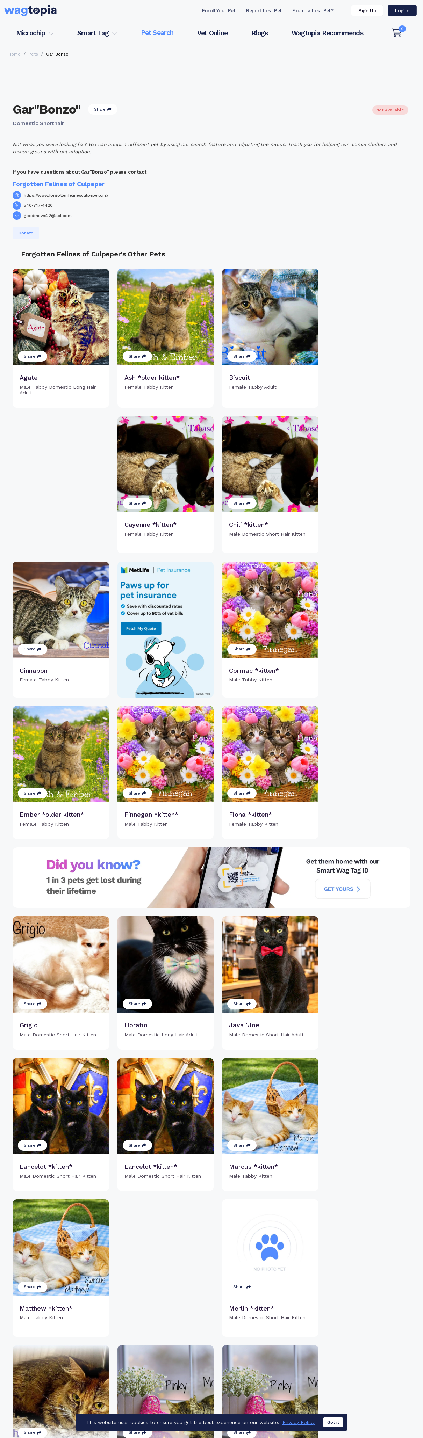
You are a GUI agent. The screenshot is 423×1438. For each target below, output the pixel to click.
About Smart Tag (260, 1361)
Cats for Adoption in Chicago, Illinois (157, 1393)
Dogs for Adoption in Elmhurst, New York (354, 1393)
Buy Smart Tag (257, 1327)
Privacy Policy (298, 1426)
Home (14, 54)
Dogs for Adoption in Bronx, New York (252, 1393)
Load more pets (211, 1238)
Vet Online (212, 33)
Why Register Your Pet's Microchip (175, 1331)
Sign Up (367, 10)
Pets (33, 54)
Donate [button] (26, 233)
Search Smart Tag (262, 1349)
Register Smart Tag (263, 1338)
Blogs (259, 33)
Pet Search (157, 33)
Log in (402, 10)
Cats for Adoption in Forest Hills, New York (54, 1393)
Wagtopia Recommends (327, 33)
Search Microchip (167, 1358)
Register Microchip (168, 1346)
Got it (333, 1426)
